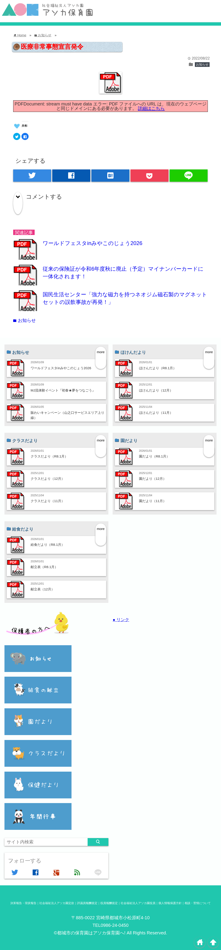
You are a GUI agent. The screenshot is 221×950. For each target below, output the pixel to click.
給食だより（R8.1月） (48, 544)
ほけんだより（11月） (156, 412)
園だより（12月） (152, 478)
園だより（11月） (152, 501)
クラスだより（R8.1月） (49, 456)
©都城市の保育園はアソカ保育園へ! (89, 932)
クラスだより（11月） (48, 501)
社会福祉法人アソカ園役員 (138, 903)
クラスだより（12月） (48, 478)
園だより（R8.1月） (154, 456)
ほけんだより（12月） (156, 390)
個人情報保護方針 (170, 903)
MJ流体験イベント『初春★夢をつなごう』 (63, 390)
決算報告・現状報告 (23, 903)
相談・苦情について (198, 903)
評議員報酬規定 (87, 903)
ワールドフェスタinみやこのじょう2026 (92, 243)
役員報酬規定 (109, 903)
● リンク (121, 619)
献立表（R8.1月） (44, 567)
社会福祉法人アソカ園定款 (56, 903)
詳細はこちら (151, 108)
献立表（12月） (43, 589)
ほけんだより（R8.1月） (157, 368)
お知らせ (202, 64)
